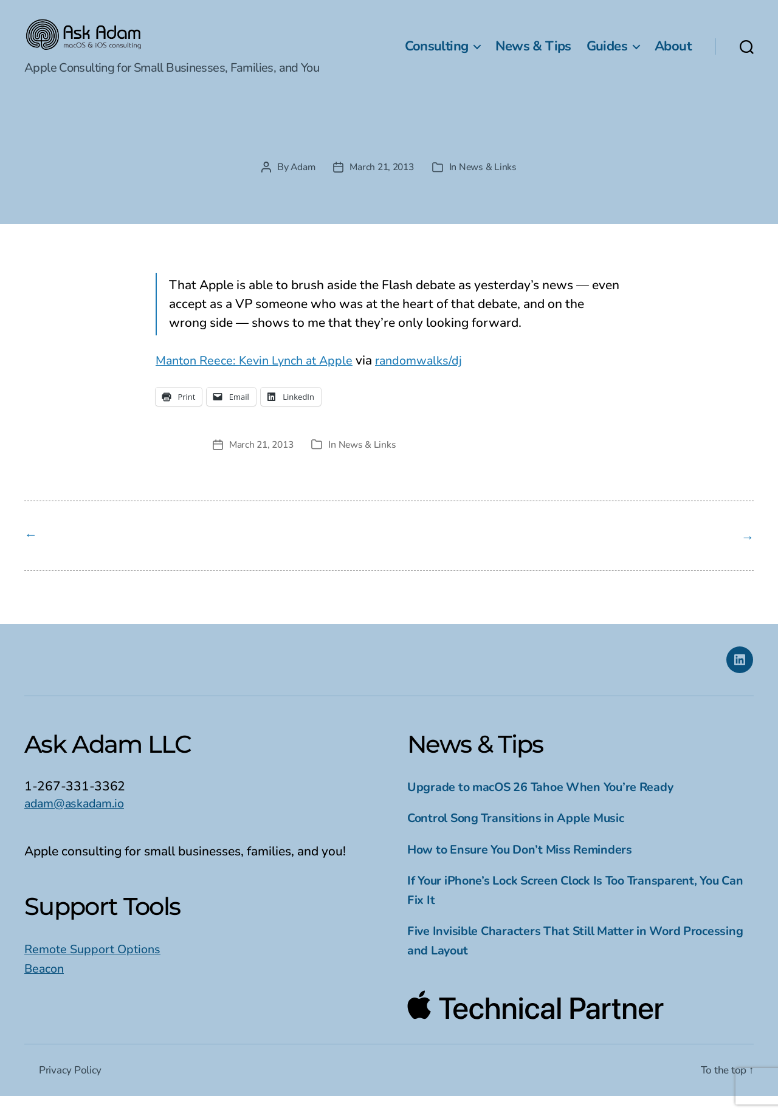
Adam (300, 185)
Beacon (45, 984)
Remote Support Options (96, 965)
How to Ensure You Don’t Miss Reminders (526, 865)
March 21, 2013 (382, 185)
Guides (607, 55)
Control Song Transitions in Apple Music (521, 834)
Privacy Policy (71, 1087)
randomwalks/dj (432, 378)
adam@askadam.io (77, 819)
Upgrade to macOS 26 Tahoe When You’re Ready (548, 803)
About (673, 55)
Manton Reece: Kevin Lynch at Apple (260, 378)
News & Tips (533, 55)
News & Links (490, 185)
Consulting (437, 55)
